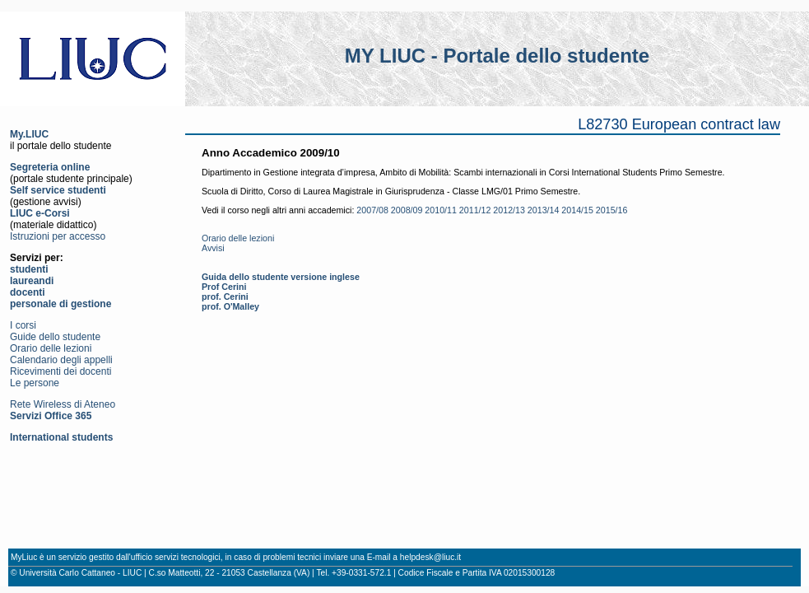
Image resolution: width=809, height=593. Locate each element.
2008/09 (407, 210)
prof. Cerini (225, 296)
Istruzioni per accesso (57, 236)
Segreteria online (50, 167)
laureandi (31, 281)
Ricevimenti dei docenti (60, 371)
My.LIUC (29, 134)
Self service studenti (58, 190)
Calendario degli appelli (61, 360)
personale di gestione (60, 304)
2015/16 (612, 210)
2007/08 (372, 210)
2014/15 (577, 210)
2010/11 (441, 210)
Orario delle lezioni (50, 348)
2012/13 (509, 210)
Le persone (34, 383)
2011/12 (475, 210)
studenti (29, 269)
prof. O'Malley (230, 306)
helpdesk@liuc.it (430, 557)
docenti (27, 292)
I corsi (23, 325)
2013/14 (544, 210)
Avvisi (213, 248)
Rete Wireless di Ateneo (62, 404)
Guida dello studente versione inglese (281, 277)
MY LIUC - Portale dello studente (497, 55)
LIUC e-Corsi (40, 213)
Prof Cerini (224, 287)
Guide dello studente (55, 337)
